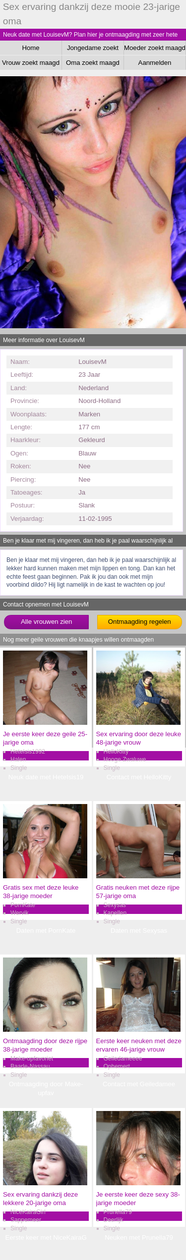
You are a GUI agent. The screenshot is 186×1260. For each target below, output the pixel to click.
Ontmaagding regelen (139, 621)
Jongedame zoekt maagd (93, 49)
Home (30, 47)
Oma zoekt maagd (93, 62)
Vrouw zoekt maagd (31, 62)
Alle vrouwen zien (46, 621)
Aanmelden (155, 62)
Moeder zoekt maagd (155, 47)
